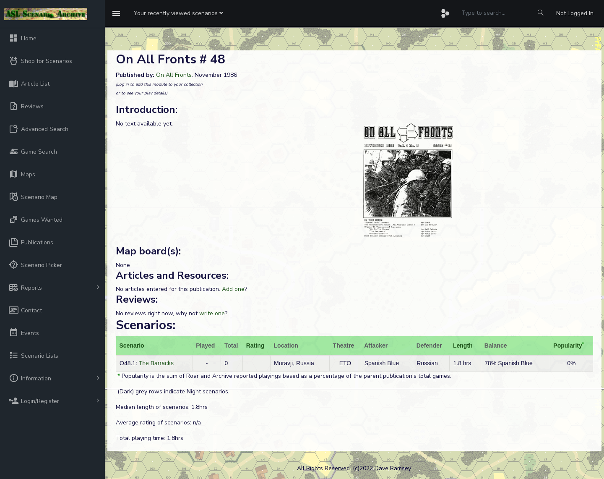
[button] (178, 13)
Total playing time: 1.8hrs (149, 438)
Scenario (132, 345)
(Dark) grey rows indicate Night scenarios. (172, 391)
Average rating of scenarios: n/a (158, 423)
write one (212, 313)
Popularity (567, 345)
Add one (233, 289)
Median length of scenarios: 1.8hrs (162, 407)
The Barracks (156, 363)
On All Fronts (174, 75)
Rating (255, 345)
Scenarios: (145, 325)
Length (463, 345)
